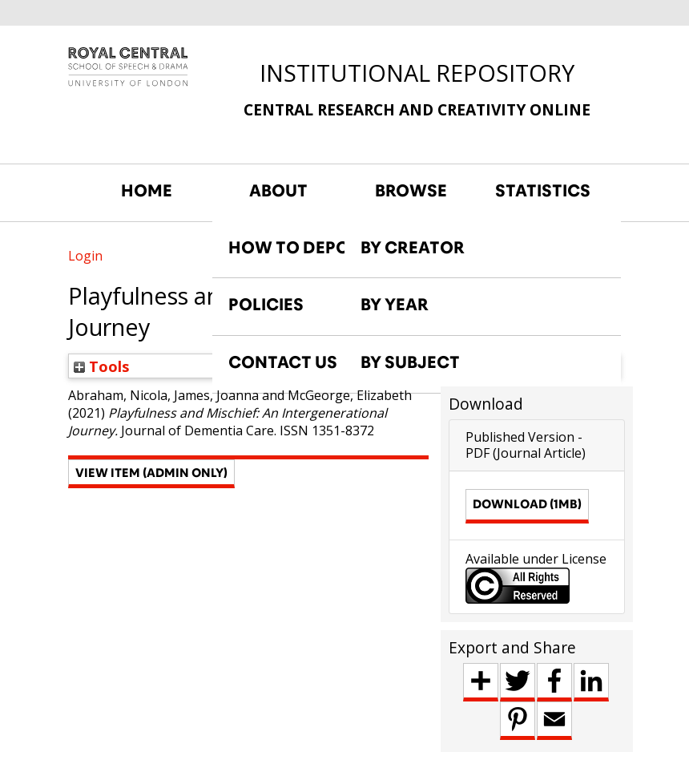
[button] (151, 473)
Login (85, 256)
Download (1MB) (527, 504)
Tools (102, 366)
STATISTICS (542, 190)
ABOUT (278, 190)
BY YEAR (395, 304)
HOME (146, 190)
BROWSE (411, 190)
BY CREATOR (413, 247)
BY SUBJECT (410, 362)
